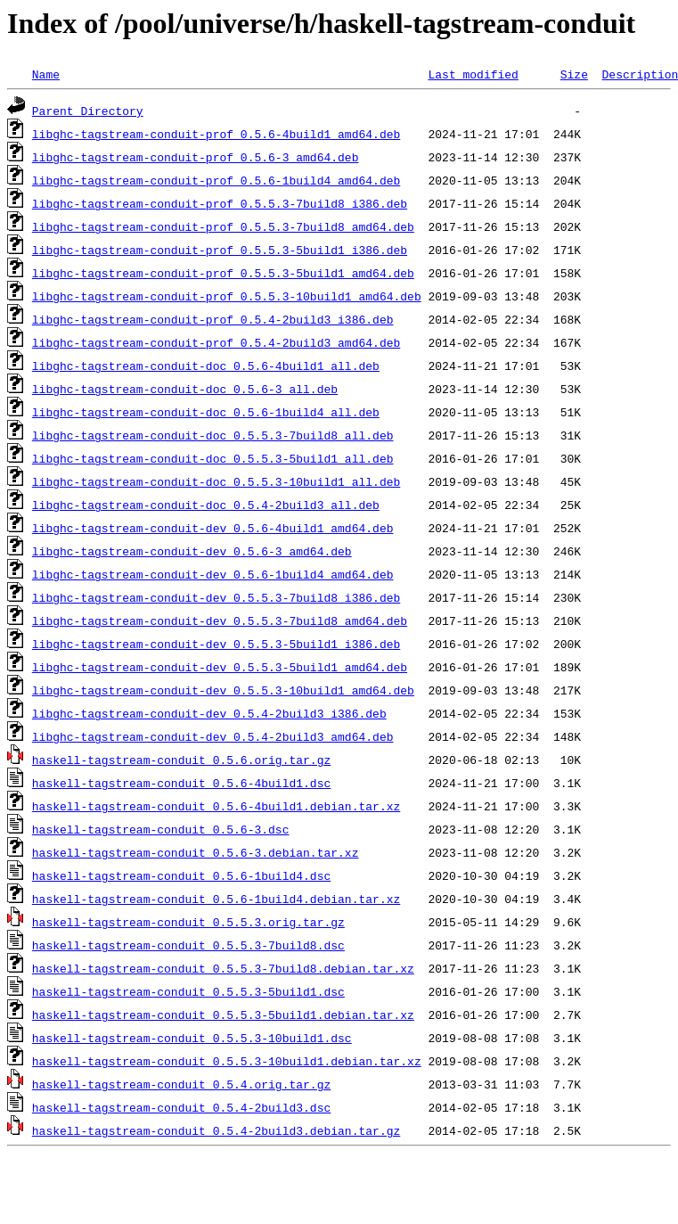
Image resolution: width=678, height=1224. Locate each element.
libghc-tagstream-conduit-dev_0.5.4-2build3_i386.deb (209, 713)
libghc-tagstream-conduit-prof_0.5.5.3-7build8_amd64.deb (223, 226)
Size (574, 74)
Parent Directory (87, 111)
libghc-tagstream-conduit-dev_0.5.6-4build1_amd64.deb (213, 528)
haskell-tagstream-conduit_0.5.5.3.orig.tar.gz (188, 922)
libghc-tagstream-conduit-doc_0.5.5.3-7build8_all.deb (213, 435)
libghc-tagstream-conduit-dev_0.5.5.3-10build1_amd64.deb (223, 690)
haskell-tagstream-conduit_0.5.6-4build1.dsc (181, 783)
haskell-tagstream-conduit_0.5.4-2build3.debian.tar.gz (216, 1130)
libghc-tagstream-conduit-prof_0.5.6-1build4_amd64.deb (216, 180)
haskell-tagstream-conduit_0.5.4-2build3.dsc (181, 1107)
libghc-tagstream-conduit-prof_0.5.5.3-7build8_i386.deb (219, 203)
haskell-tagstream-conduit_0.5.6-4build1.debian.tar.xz (216, 806)
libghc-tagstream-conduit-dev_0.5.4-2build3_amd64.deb (213, 736)
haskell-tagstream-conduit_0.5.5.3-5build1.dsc (188, 991)
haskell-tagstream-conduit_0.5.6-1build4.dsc (181, 875)
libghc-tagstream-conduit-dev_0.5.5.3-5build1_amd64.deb (219, 667)
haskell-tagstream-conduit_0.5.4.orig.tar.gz (181, 1084)
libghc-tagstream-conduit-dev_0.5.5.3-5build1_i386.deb (216, 644)
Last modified (473, 74)
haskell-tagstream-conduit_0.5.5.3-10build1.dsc (192, 1038)
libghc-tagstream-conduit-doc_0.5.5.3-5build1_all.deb (213, 458)
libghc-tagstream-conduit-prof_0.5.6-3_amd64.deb (195, 157)
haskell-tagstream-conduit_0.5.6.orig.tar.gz (181, 760)
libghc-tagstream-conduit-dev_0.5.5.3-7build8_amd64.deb (219, 620)
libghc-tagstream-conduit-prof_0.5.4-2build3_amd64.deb (216, 342)
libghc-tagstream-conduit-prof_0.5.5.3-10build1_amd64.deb (226, 296)
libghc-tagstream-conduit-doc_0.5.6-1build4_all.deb (206, 412)
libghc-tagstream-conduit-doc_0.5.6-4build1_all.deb (206, 365)
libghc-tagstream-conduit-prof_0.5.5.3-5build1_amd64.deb (223, 273)
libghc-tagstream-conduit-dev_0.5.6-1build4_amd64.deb (213, 574)
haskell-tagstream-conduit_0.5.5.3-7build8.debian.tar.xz (223, 968)
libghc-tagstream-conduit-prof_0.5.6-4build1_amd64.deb (216, 134)
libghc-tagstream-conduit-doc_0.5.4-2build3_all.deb (206, 505)
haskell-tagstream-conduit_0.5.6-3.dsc (161, 829)
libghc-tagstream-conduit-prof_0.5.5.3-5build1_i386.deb (219, 250)
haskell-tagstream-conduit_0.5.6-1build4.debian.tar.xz (216, 899)
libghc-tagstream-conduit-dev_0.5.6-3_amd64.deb (192, 551)
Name (46, 74)
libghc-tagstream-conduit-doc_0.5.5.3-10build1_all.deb (216, 481)
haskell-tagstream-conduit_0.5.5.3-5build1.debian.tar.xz (223, 1014)
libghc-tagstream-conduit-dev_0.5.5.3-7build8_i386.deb (216, 597)
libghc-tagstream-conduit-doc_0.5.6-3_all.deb (185, 389)
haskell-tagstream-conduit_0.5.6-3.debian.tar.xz (195, 852)
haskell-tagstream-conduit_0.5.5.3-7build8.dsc (188, 945)
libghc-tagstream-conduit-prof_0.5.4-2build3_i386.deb (213, 319)
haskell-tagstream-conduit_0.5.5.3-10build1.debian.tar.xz (226, 1061)
